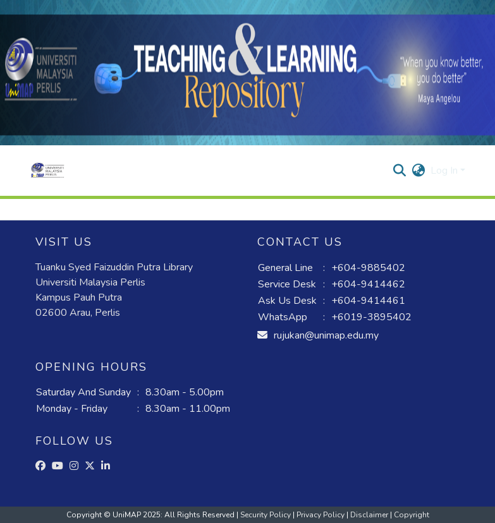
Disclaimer (370, 515)
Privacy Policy (321, 515)
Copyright (411, 515)
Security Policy (266, 515)
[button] (48, 170)
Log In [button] (445, 170)
